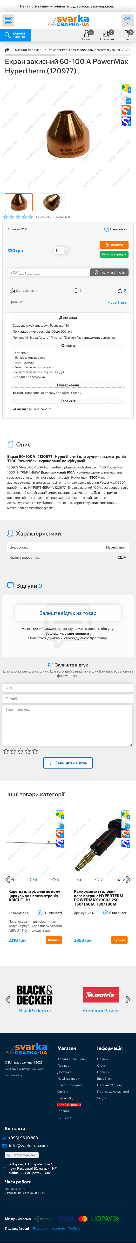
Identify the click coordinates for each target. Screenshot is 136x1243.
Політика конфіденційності (24, 1069)
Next (128, 879)
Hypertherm (118, 302)
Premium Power (100, 1011)
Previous (7, 879)
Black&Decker (35, 1011)
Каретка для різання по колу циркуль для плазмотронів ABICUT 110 (34, 895)
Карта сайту (13, 1075)
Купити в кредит (114, 254)
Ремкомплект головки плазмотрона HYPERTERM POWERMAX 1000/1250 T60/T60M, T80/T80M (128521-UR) (98, 897)
